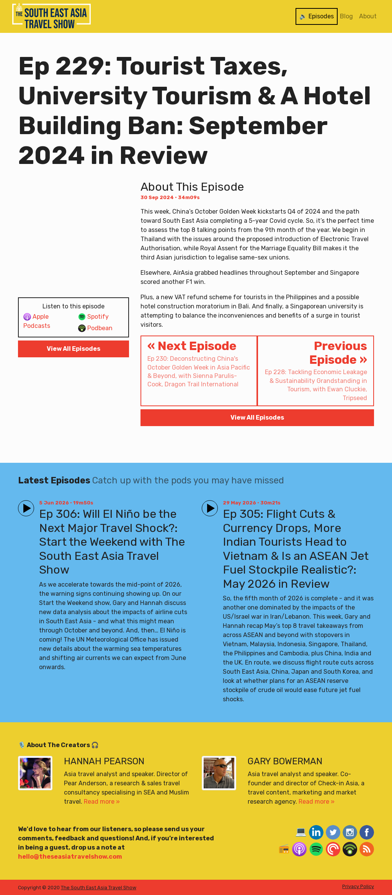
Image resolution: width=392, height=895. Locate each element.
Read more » (102, 801)
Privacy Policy (358, 886)
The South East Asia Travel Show (98, 887)
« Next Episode (198, 364)
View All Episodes (73, 348)
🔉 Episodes (316, 16)
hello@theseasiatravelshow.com (70, 856)
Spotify (93, 317)
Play (24, 505)
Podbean (95, 328)
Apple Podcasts (36, 321)
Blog (346, 16)
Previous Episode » (315, 370)
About (368, 16)
